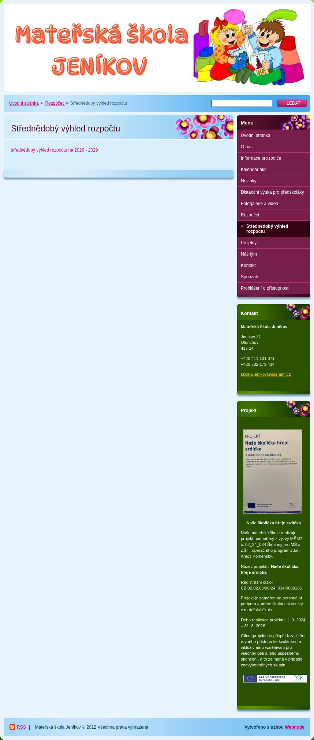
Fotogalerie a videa (259, 203)
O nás (247, 146)
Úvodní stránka (24, 103)
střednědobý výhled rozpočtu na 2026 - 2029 (54, 150)
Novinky (249, 180)
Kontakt (248, 265)
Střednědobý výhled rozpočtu (267, 229)
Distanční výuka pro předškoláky (272, 192)
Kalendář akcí (254, 169)
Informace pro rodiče (261, 158)
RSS (21, 727)
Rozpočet (55, 103)
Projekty (249, 242)
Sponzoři (249, 276)
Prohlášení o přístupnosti (265, 288)
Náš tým (249, 254)
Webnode (294, 727)
